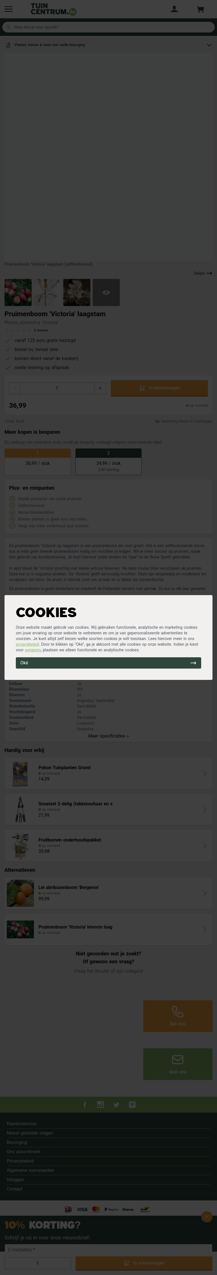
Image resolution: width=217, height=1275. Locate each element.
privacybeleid (27, 644)
